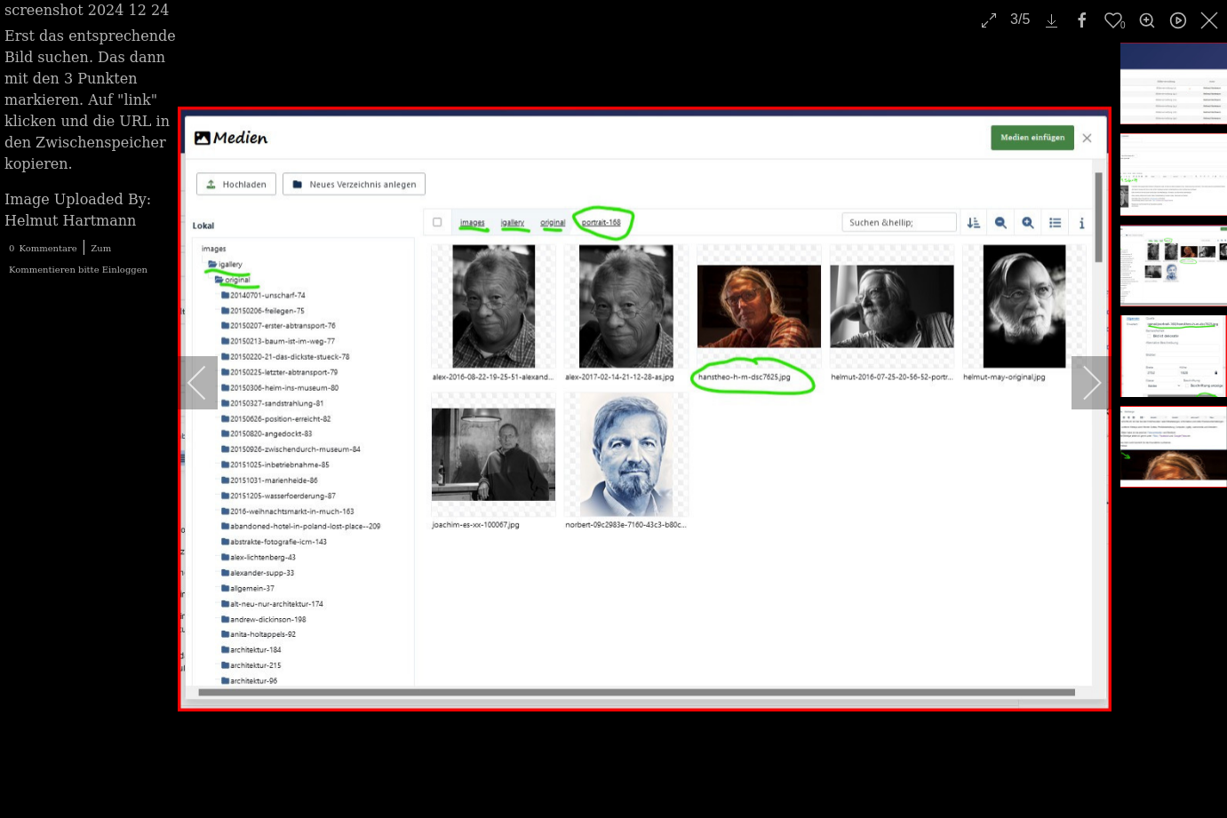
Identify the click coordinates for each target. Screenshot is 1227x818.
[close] (1211, 20)
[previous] (209, 383)
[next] (1080, 383)
